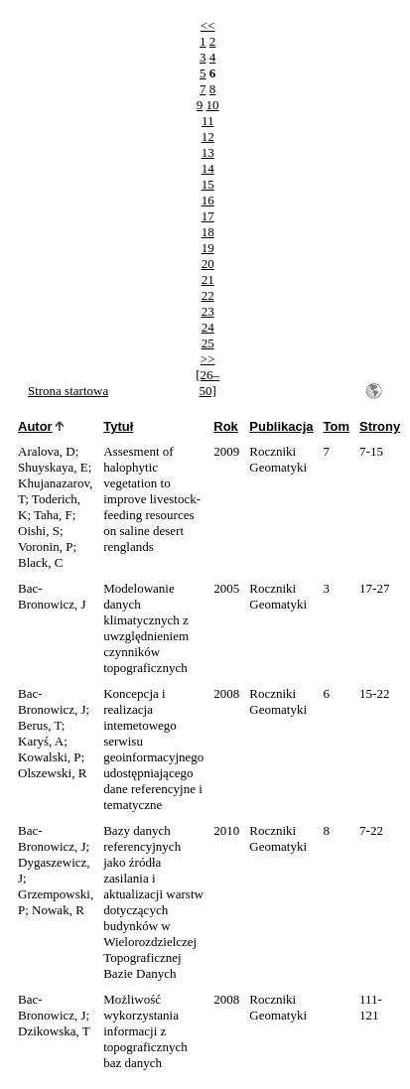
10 (212, 104)
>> (208, 358)
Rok (225, 426)
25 (208, 343)
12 (208, 136)
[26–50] (207, 382)
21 (208, 279)
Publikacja (281, 426)
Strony (379, 426)
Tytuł (118, 426)
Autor (35, 426)
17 (208, 215)
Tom (336, 426)
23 (208, 311)
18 (208, 231)
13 (208, 152)
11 (208, 120)
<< (208, 25)
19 (208, 247)
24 (208, 327)
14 (208, 168)
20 (208, 263)
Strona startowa (68, 390)
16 (208, 200)
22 (208, 295)
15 (208, 184)
